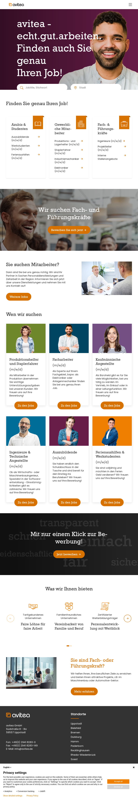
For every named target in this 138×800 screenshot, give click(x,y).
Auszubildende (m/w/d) (25, 138)
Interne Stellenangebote (112, 157)
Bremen (75, 732)
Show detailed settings (12, 796)
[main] (69, 357)
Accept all (118, 781)
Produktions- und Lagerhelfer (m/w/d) (69, 142)
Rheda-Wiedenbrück (83, 754)
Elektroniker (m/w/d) (69, 169)
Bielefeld (76, 728)
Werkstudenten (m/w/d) (25, 147)
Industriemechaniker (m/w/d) (69, 160)
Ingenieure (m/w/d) (111, 141)
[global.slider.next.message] (127, 618)
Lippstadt (76, 723)
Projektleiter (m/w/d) (112, 148)
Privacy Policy (32, 796)
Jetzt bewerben (69, 554)
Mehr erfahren (84, 691)
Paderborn (77, 746)
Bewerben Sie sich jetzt (69, 230)
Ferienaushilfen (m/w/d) (25, 156)
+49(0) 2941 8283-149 (24, 745)
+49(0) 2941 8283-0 (24, 742)
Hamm (75, 741)
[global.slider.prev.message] (10, 618)
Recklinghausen (80, 750)
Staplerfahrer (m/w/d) (69, 151)
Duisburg (76, 737)
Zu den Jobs (26, 405)
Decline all (118, 787)
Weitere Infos (19, 296)
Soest (74, 759)
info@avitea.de (24, 749)
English (7, 767)
